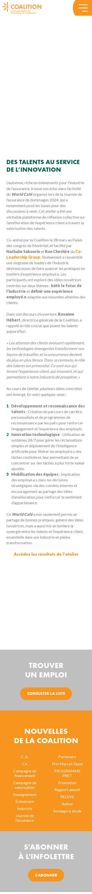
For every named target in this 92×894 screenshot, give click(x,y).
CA (24, 763)
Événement (24, 801)
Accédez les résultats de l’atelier (46, 554)
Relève (67, 803)
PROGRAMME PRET (67, 773)
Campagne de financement (24, 773)
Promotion (67, 782)
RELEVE (67, 796)
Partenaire (67, 756)
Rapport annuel (67, 789)
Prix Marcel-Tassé (67, 763)
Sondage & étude (67, 811)
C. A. (24, 756)
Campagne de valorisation (24, 785)
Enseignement (25, 794)
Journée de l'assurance (24, 818)
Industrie (24, 808)
